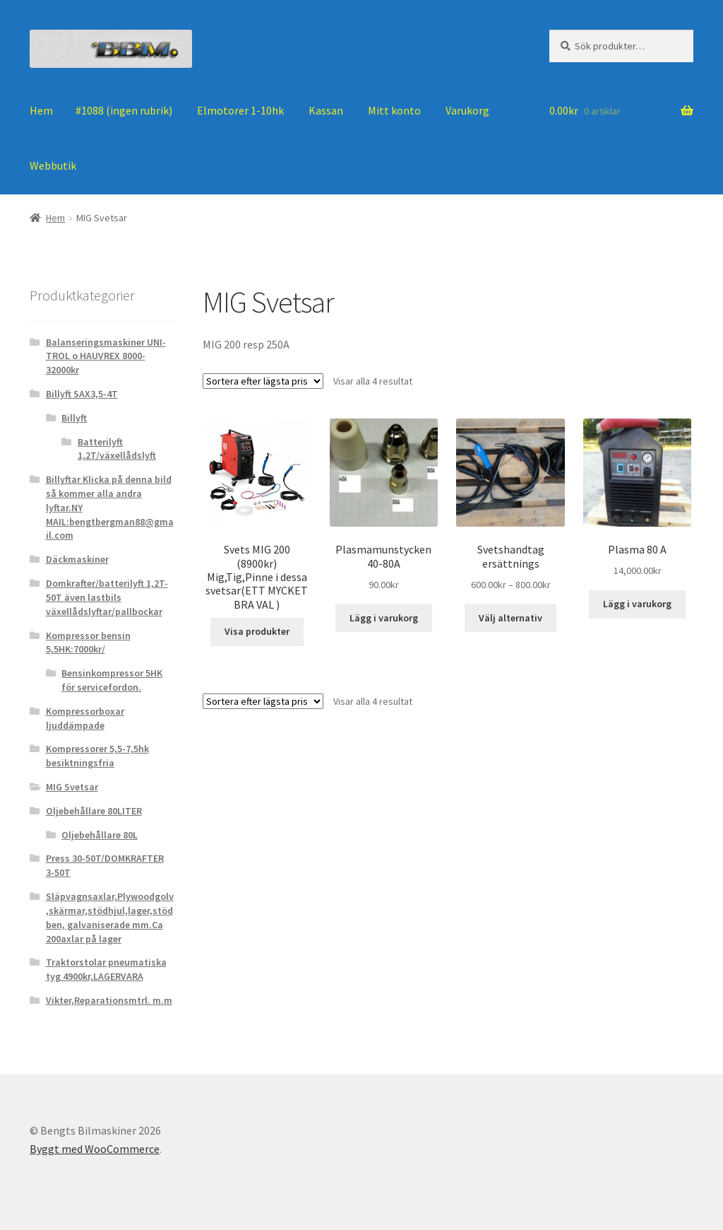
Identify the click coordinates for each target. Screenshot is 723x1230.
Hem (41, 110)
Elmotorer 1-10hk (240, 110)
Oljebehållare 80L (99, 834)
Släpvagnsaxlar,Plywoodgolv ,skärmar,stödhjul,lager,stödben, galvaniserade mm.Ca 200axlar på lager (110, 917)
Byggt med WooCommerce (95, 1149)
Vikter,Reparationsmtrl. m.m (109, 1000)
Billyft (74, 417)
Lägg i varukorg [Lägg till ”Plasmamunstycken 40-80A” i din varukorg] (383, 617)
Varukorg (467, 110)
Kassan (326, 110)
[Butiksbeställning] (263, 381)
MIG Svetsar (72, 786)
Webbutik (53, 165)
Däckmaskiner (77, 559)
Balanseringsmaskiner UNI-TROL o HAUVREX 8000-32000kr (106, 356)
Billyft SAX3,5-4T (82, 393)
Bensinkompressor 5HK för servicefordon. (111, 680)
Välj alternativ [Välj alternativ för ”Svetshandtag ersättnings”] (510, 617)
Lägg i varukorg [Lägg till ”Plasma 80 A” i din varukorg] (637, 603)
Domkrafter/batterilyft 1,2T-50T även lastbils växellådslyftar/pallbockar (107, 597)
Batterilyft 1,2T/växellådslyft (117, 448)
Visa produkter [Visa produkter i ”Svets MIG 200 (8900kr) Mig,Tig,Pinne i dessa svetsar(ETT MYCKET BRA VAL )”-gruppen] (257, 631)
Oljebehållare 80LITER (94, 810)
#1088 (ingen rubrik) (124, 110)
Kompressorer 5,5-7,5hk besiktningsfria (97, 755)
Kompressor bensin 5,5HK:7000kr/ (88, 642)
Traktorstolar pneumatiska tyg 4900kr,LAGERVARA (106, 969)
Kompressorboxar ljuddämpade (85, 718)
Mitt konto (394, 110)
